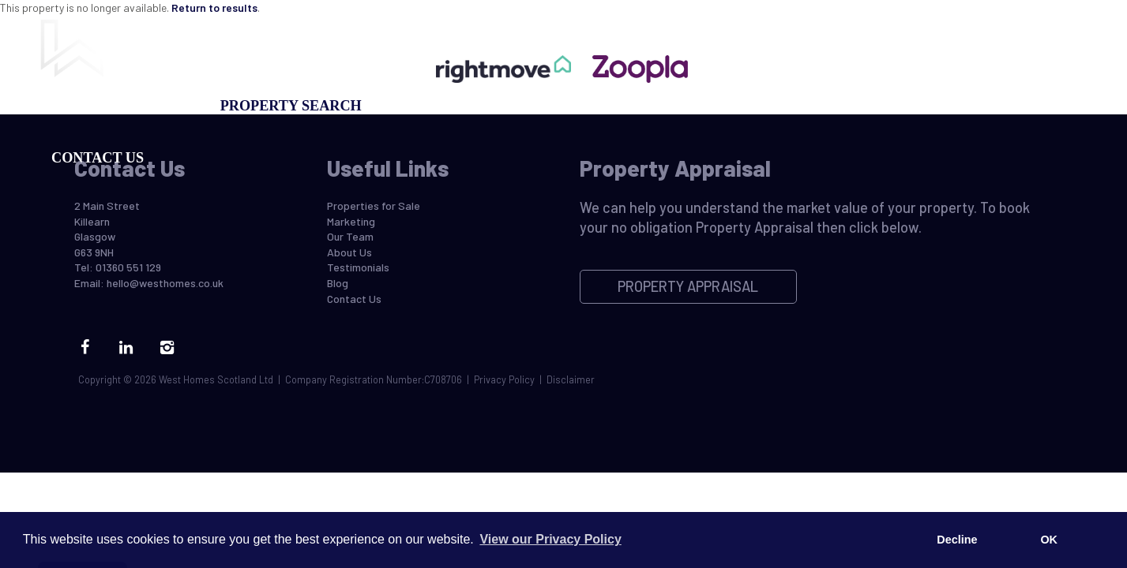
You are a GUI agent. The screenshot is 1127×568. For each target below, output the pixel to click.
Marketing (431, 106)
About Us (349, 252)
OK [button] (1049, 539)
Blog (908, 106)
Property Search (291, 106)
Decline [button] (957, 539)
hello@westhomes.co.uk (165, 283)
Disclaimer (571, 379)
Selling (165, 106)
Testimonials (358, 267)
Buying (80, 106)
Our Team (824, 106)
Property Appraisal (582, 106)
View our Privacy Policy (550, 539)
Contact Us (97, 158)
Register (724, 106)
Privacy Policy (504, 379)
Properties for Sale (373, 205)
